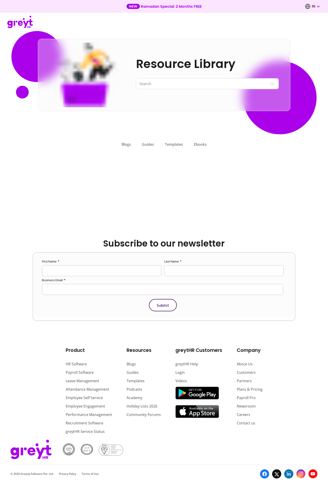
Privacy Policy (67, 474)
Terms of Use (90, 474)
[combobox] (315, 6)
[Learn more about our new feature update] (164, 6)
